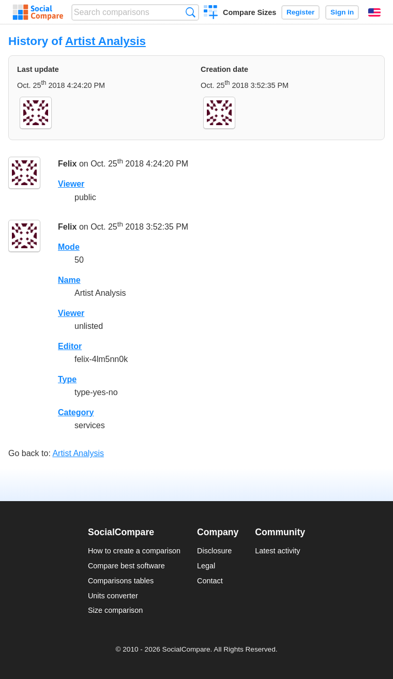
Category (76, 412)
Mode (69, 247)
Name (69, 280)
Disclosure (214, 551)
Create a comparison (211, 13)
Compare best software (126, 566)
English (374, 12)
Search (190, 12)
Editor (70, 346)
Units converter (113, 596)
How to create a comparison (134, 551)
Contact (210, 581)
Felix (67, 164)
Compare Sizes (249, 12)
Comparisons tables (121, 581)
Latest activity (277, 551)
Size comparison (115, 610)
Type (67, 379)
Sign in (342, 12)
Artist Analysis (105, 41)
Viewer (71, 183)
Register (300, 12)
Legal (206, 566)
